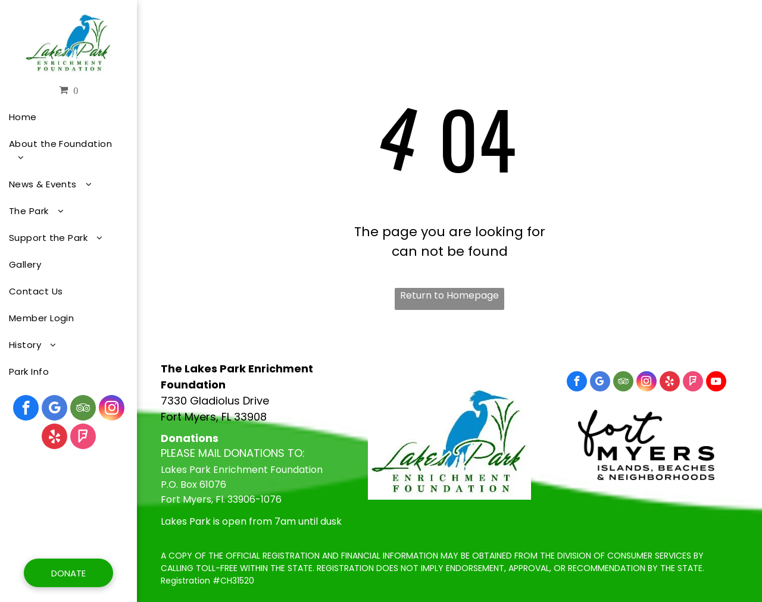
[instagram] (111, 409)
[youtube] (716, 382)
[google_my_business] (54, 409)
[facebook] (26, 409)
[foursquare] (83, 438)
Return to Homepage (449, 295)
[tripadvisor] (83, 409)
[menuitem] (64, 117)
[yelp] (54, 438)
